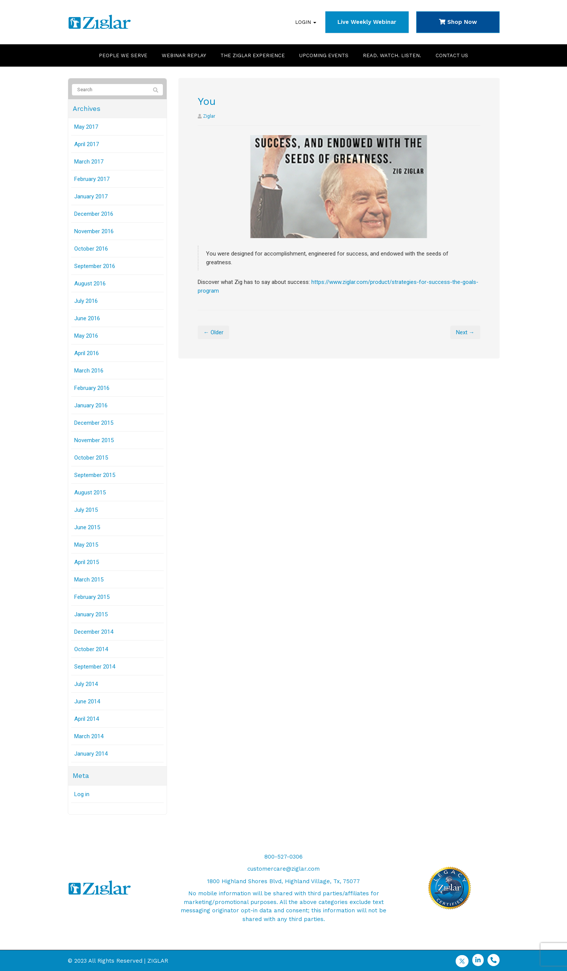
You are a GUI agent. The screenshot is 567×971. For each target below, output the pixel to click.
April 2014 (86, 718)
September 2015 (94, 475)
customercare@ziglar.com (283, 868)
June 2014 (87, 701)
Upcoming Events (323, 55)
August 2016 (90, 283)
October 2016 (91, 248)
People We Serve (123, 55)
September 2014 (94, 666)
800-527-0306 (283, 856)
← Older (213, 332)
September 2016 (94, 266)
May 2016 (86, 335)
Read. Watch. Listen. (392, 55)
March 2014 (88, 736)
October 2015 (91, 457)
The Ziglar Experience (252, 55)
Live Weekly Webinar (366, 22)
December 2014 (93, 631)
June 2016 (87, 318)
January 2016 (91, 405)
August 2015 (90, 492)
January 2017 (91, 196)
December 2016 (93, 213)
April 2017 (86, 144)
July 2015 (86, 510)
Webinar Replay (184, 55)
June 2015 (87, 527)
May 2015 (86, 544)
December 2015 (93, 422)
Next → (465, 332)
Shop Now (458, 22)
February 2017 (91, 179)
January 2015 (91, 614)
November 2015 (94, 440)
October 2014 (91, 649)
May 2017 (86, 126)
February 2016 (91, 388)
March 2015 (88, 579)
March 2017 (88, 161)
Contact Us (452, 55)
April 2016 (86, 353)
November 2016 (94, 231)
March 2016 (88, 370)
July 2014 (86, 684)
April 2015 (86, 562)
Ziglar (209, 116)
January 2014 (91, 753)
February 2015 (91, 597)
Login (305, 22)
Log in (81, 794)
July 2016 (86, 301)
